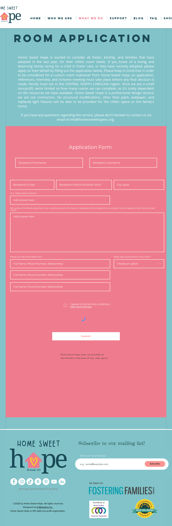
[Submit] (86, 336)
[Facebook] (13, 481)
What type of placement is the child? (132, 257)
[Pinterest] (46, 481)
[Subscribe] (155, 464)
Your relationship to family (23, 193)
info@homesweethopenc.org (92, 119)
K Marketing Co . (45, 507)
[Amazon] (37, 481)
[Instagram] (21, 481)
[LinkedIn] (62, 481)
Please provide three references (25, 257)
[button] (129, 4)
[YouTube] (54, 481)
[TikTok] (29, 481)
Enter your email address (93, 455)
